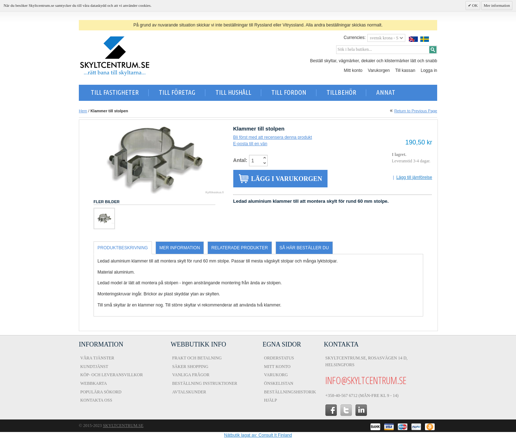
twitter (346, 410)
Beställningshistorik (290, 391)
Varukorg (276, 374)
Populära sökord (100, 391)
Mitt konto (353, 70)
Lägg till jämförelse (414, 177)
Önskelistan (278, 383)
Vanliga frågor (190, 374)
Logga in (429, 70)
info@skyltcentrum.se (365, 380)
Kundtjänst (94, 366)
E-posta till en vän (250, 143)
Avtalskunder (189, 391)
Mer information (497, 5)
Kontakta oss (96, 400)
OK (474, 5)
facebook (331, 410)
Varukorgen (379, 70)
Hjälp (270, 400)
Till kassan (405, 70)
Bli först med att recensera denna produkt (272, 137)
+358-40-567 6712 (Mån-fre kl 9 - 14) (361, 395)
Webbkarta (93, 383)
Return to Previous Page (415, 111)
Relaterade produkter (239, 247)
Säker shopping (190, 366)
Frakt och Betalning (196, 357)
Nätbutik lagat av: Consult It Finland (258, 435)
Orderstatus (279, 357)
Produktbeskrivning (122, 247)
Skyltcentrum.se (123, 425)
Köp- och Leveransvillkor (111, 374)
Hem (83, 111)
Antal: (240, 160)
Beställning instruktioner (204, 383)
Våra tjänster (97, 357)
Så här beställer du (304, 247)
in (361, 410)
